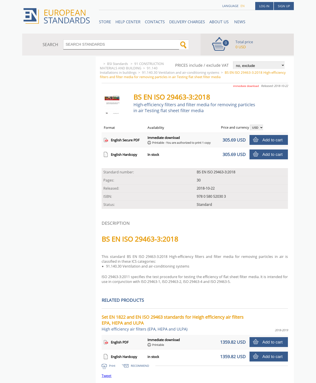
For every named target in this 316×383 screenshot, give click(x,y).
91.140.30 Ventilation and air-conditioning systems (180, 72)
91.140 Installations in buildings (129, 70)
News (239, 21)
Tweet (106, 375)
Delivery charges (187, 21)
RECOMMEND (140, 366)
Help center (127, 21)
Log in (264, 6)
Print (112, 366)
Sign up (284, 6)
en (243, 6)
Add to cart (272, 140)
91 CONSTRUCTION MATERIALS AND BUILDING (132, 65)
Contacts (155, 21)
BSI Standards (118, 63)
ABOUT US (219, 21)
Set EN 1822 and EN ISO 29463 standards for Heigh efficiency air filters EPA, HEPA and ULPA (173, 323)
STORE (105, 21)
